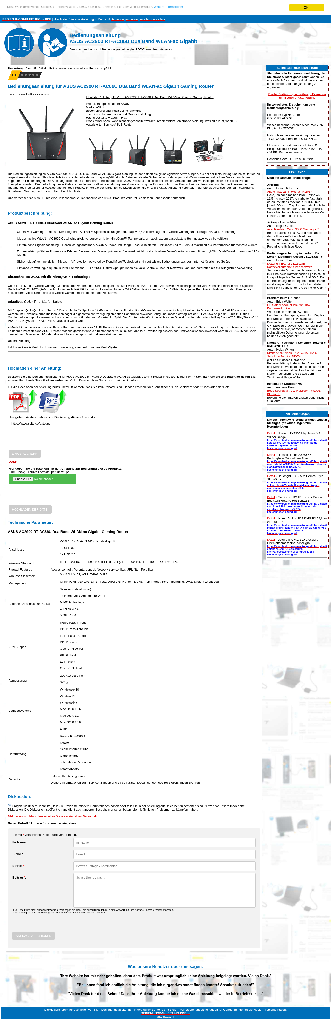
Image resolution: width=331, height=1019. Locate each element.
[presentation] (43, 441)
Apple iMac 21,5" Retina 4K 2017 (289, 191)
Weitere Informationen (203, 7)
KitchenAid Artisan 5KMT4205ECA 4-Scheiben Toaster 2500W (292, 354)
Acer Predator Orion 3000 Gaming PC (293, 229)
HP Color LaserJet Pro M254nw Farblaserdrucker (288, 306)
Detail (271, 433)
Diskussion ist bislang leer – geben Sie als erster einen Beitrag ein (52, 816)
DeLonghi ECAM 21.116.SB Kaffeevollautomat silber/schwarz (289, 265)
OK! (307, 7)
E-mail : (17, 854)
